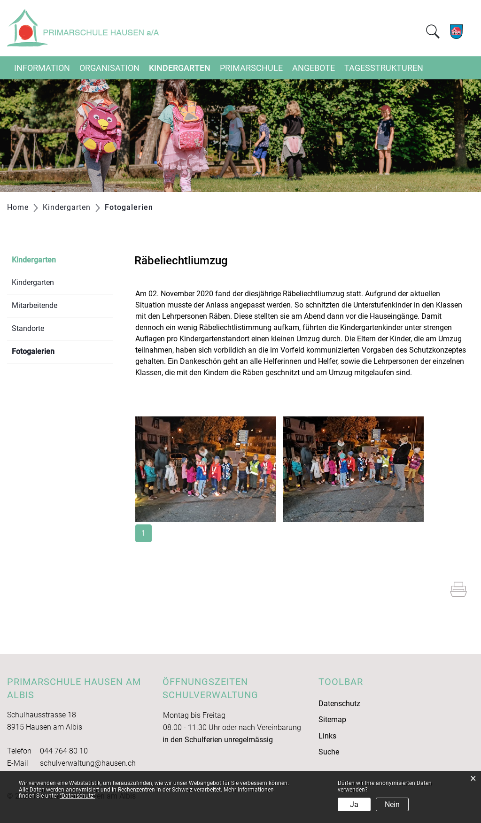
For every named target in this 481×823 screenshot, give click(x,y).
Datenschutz (339, 703)
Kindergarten (179, 68)
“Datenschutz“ (77, 795)
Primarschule (251, 68)
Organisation (109, 68)
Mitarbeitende (34, 305)
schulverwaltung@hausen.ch (88, 763)
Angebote (313, 68)
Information (42, 68)
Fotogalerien (55, 350)
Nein (392, 804)
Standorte (28, 328)
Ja (354, 804)
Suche (328, 751)
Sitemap (332, 719)
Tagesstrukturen (383, 68)
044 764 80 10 (64, 750)
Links (327, 735)
